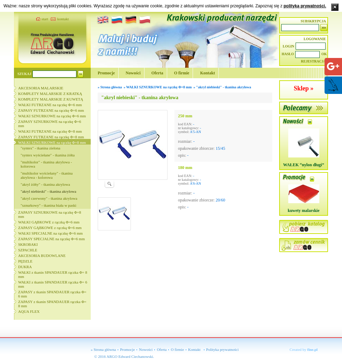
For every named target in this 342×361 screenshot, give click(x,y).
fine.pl (312, 349)
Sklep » (304, 88)
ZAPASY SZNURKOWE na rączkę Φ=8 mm (49, 214)
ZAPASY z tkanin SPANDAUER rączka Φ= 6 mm (52, 294)
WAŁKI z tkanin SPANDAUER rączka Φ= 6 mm (52, 284)
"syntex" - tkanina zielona (40, 148)
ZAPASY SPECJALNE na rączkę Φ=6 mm (51, 239)
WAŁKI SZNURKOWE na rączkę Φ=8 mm (52, 142)
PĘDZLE (25, 261)
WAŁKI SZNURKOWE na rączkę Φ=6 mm (52, 116)
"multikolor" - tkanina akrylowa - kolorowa (46, 164)
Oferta (157, 73)
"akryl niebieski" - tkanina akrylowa (48, 191)
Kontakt (207, 73)
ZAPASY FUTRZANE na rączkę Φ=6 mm (51, 110)
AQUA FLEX (28, 311)
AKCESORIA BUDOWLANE (42, 255)
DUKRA (25, 267)
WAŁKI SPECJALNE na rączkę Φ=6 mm (50, 233)
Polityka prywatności (222, 349)
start (45, 19)
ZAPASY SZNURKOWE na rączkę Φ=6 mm (49, 123)
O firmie (181, 73)
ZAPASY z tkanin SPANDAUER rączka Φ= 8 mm (52, 304)
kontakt (63, 19)
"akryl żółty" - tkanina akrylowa (45, 184)
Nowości (133, 73)
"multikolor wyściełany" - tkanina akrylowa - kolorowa (47, 175)
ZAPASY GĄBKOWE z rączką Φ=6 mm (50, 228)
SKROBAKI (28, 244)
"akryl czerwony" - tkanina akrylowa (49, 198)
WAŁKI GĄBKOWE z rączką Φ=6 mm (49, 222)
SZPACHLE (27, 250)
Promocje (106, 73)
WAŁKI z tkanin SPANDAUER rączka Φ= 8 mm (52, 274)
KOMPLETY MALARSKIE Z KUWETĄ (50, 99)
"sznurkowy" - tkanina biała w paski (48, 205)
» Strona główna (103, 349)
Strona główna (111, 87)
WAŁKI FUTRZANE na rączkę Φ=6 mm (50, 105)
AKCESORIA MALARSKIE (40, 88)
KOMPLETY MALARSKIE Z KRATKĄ (50, 93)
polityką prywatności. (304, 5)
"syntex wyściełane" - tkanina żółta (48, 155)
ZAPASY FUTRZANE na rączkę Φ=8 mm (51, 137)
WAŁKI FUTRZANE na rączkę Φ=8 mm (50, 131)
